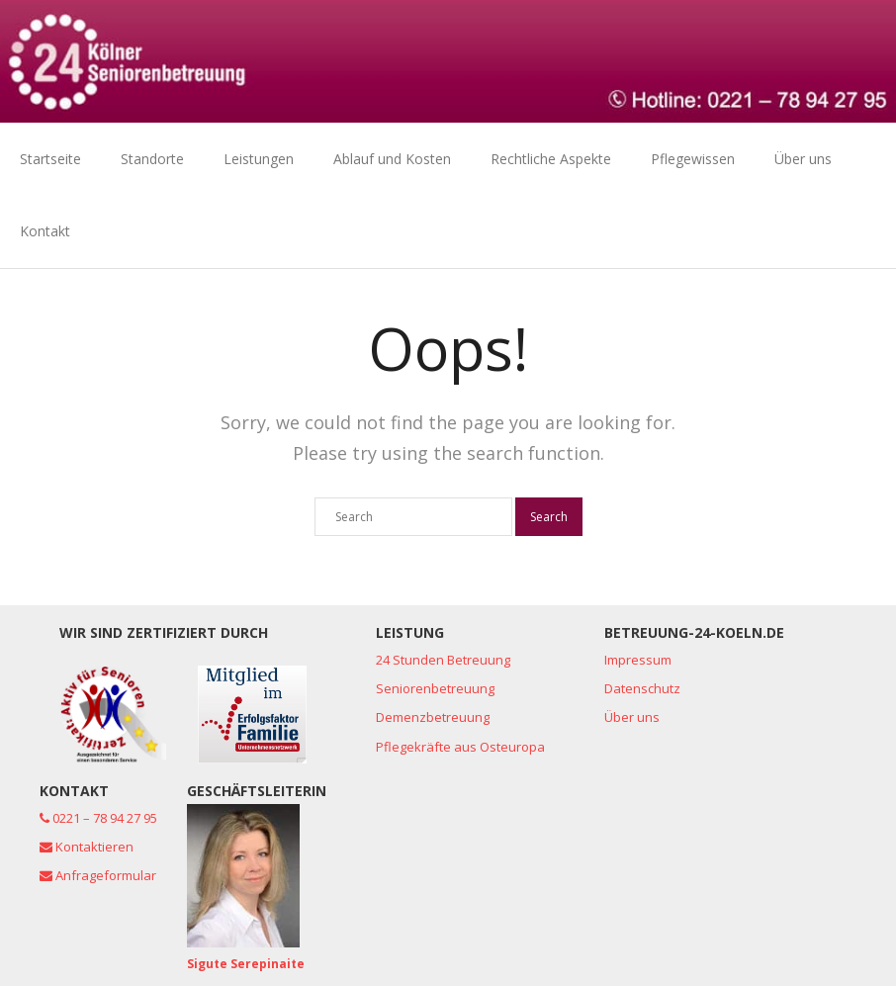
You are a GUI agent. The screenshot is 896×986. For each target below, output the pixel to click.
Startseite (50, 158)
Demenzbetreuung (433, 717)
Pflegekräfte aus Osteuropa (460, 747)
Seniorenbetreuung (435, 688)
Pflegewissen (693, 158)
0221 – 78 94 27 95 (98, 818)
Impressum (638, 660)
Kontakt (45, 231)
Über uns (803, 158)
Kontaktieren (87, 846)
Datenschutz (642, 688)
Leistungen (259, 158)
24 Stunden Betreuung (443, 660)
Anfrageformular (98, 875)
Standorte (152, 158)
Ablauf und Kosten (392, 158)
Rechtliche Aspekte (551, 158)
